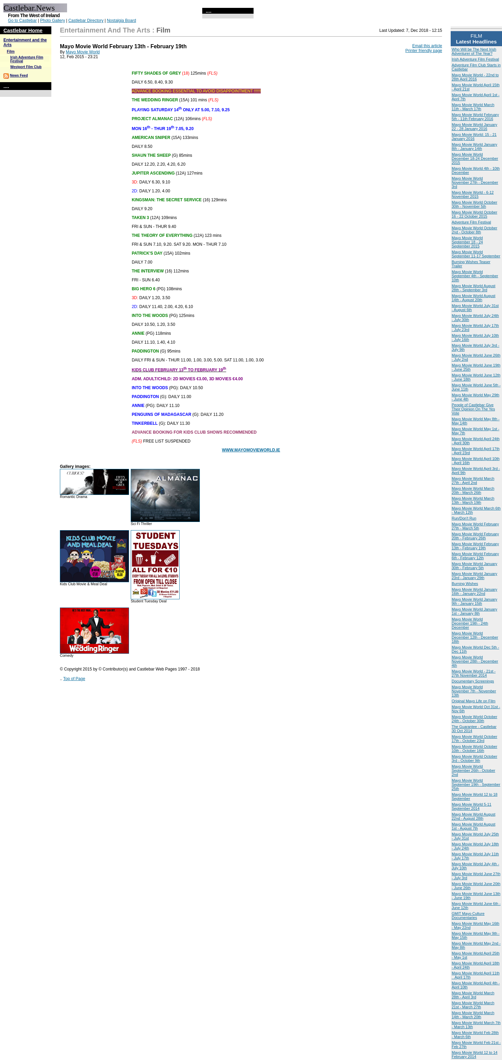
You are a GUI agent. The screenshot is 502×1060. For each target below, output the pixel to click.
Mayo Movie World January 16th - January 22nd (474, 591)
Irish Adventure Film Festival (475, 59)
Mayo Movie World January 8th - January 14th (474, 146)
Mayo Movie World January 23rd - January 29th (474, 576)
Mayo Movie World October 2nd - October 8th (474, 230)
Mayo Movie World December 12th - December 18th (475, 637)
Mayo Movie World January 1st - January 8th (474, 611)
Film (11, 51)
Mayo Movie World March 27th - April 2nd (473, 480)
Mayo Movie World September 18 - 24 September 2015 (467, 242)
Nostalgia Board (121, 20)
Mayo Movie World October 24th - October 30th (474, 719)
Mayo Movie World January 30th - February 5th (474, 566)
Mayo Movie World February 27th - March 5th (475, 526)
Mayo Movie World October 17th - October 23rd (474, 739)
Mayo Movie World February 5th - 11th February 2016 (475, 117)
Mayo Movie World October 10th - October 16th (474, 748)
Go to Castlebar (22, 20)
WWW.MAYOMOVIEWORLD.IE (251, 450)
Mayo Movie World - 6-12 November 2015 (473, 194)
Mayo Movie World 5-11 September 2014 (471, 806)
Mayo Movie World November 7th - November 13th (474, 691)
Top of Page (74, 678)
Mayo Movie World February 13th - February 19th (475, 546)
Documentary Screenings (473, 681)
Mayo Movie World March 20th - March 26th (473, 490)
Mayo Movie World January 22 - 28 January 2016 (474, 127)
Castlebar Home (22, 30)
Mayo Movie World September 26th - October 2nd (473, 770)
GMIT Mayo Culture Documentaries (468, 915)
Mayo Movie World (83, 52)
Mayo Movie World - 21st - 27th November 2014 (473, 673)
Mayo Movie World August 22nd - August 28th (473, 816)
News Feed (19, 75)
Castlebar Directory (86, 20)
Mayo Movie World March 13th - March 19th (473, 500)
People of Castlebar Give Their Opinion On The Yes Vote (473, 409)
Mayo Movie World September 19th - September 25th (476, 784)
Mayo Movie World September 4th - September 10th (475, 276)
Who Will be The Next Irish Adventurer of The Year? (474, 51)
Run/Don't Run (464, 518)
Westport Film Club (25, 67)
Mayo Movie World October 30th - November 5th (474, 204)
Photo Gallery (52, 20)
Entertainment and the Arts (105, 30)
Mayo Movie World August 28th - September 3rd (473, 288)
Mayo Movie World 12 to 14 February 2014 (475, 1054)
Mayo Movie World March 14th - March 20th (473, 1015)
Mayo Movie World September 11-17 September (476, 254)
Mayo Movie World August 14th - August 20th (473, 298)
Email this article (427, 45)
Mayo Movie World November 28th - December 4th (475, 661)
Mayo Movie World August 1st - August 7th (473, 826)
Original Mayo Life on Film (473, 701)
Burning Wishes (465, 584)
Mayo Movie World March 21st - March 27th (473, 1005)
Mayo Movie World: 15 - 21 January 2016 (474, 136)
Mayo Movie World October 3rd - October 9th (474, 758)
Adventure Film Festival (471, 222)
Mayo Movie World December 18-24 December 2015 (475, 158)
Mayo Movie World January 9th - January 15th (474, 601)
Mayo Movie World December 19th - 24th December (470, 623)
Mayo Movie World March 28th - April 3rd (473, 995)
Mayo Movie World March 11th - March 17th (473, 107)
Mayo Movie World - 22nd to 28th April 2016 (475, 77)
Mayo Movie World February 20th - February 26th (475, 536)
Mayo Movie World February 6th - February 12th (475, 556)
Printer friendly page (424, 50)
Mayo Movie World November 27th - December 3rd (475, 182)
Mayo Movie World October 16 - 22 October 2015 (474, 214)
